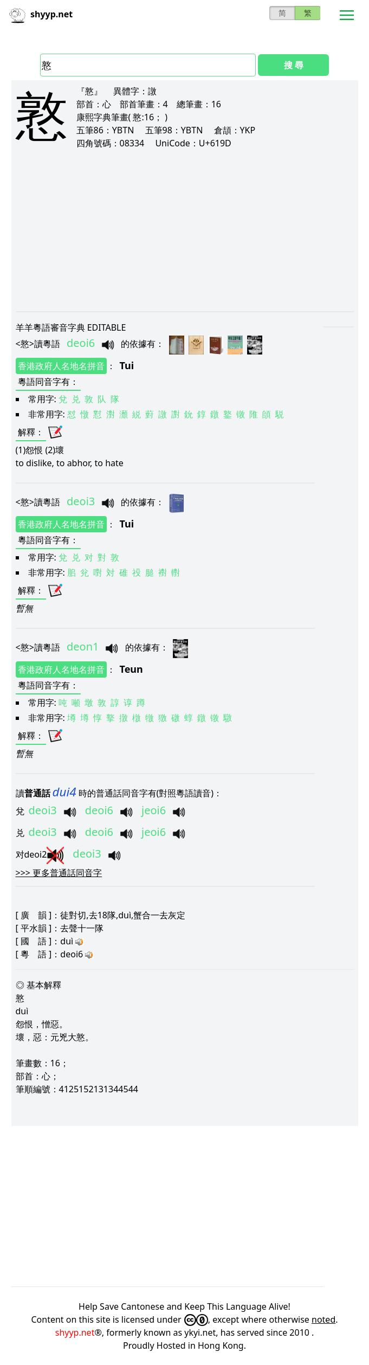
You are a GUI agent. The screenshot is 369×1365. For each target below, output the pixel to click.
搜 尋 (293, 65)
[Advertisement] (185, 230)
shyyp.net (75, 1332)
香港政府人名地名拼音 (61, 366)
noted (323, 1319)
